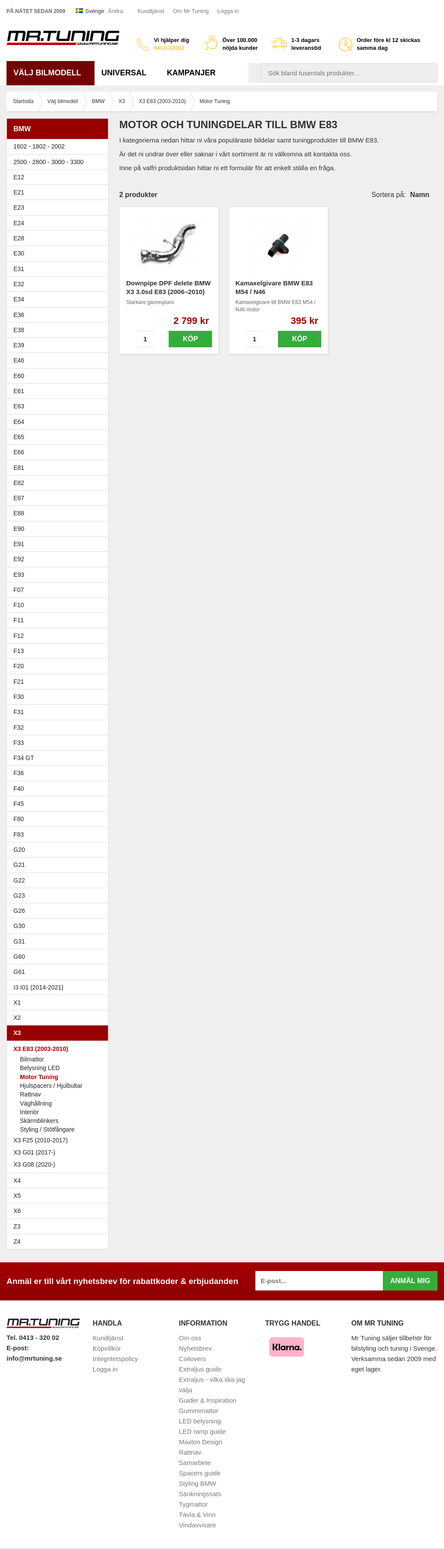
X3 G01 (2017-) (34, 1152)
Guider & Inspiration (208, 1400)
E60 (59, 375)
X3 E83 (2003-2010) (59, 1048)
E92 (59, 559)
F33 (18, 742)
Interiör (29, 1112)
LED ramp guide (202, 1431)
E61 (59, 391)
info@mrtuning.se (34, 1358)
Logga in (228, 11)
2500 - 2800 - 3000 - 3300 (59, 161)
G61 (19, 971)
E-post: (18, 1348)
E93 (59, 574)
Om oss (190, 1338)
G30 (19, 925)
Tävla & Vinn (197, 1514)
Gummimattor (199, 1410)
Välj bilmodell (50, 72)
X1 (59, 1002)
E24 (59, 223)
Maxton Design (200, 1442)
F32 (18, 727)
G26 (19, 910)
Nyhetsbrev (195, 1348)
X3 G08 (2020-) (34, 1164)
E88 (59, 513)
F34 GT (59, 757)
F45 (18, 803)
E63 (59, 406)
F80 (18, 818)
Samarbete (195, 1462)
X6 (17, 1210)
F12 (59, 635)
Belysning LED (40, 1067)
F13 (59, 650)
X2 (17, 1017)
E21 (59, 192)
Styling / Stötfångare (47, 1129)
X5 (59, 1195)
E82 (59, 482)
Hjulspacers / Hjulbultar (51, 1085)
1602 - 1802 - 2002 (59, 146)
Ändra (115, 11)
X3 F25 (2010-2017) (40, 1140)
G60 (19, 956)
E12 (59, 177)
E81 (59, 467)
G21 (19, 864)
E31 (18, 268)
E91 (59, 543)
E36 (59, 314)
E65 (59, 436)
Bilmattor (32, 1059)
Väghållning (36, 1103)
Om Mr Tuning (191, 11)
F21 (18, 681)
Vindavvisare (197, 1525)
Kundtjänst (150, 11)
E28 (59, 238)
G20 (19, 849)
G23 (19, 895)
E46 (59, 360)
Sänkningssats (200, 1493)
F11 (59, 620)
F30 (59, 696)
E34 (59, 299)
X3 (59, 1032)
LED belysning (200, 1421)
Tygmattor (193, 1504)
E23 (59, 207)
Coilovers (192, 1358)
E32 (18, 284)
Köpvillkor (107, 1348)
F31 (59, 711)
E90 (59, 528)
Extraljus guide (200, 1369)
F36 (18, 773)
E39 (59, 345)
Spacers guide (200, 1473)
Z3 (59, 1226)
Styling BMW (197, 1483)
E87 (59, 498)
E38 (59, 330)
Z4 (59, 1241)
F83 (18, 834)
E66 (59, 452)
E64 (59, 421)
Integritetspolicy (115, 1358)
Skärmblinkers (39, 1120)
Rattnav (30, 1094)
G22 (19, 880)
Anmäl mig (410, 1280)
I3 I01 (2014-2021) (38, 987)
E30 (59, 253)
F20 (59, 666)
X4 (59, 1180)
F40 (18, 788)
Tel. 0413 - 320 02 (33, 1337)
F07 (59, 589)
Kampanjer (191, 72)
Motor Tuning (39, 1077)
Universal (127, 72)
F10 (59, 604)
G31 (19, 941)
